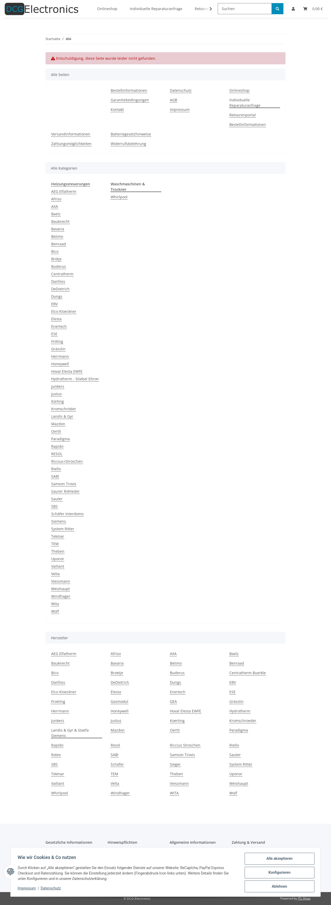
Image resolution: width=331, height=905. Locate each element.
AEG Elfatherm (63, 191)
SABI (55, 476)
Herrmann (60, 356)
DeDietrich (60, 288)
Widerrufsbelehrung (128, 143)
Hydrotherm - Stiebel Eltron (75, 378)
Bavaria (57, 228)
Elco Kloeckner (63, 311)
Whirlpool (119, 196)
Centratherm (62, 273)
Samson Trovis (63, 483)
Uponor (57, 558)
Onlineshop (239, 90)
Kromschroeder (242, 720)
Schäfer (117, 764)
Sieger (175, 764)
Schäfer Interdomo (67, 513)
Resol (115, 745)
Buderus (58, 266)
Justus (56, 393)
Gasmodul (119, 701)
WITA (174, 792)
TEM (55, 543)
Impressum (180, 109)
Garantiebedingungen (130, 99)
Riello (56, 468)
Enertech (59, 326)
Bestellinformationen (129, 90)
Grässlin (58, 348)
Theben (57, 551)
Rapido (57, 446)
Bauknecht (60, 221)
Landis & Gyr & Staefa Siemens (70, 733)
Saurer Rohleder (65, 491)
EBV (54, 303)
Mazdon (58, 423)
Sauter (57, 498)
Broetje (117, 672)
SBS (54, 506)
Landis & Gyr (62, 416)
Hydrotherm (239, 711)
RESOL (56, 453)
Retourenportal (242, 114)
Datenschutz (181, 90)
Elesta (56, 318)
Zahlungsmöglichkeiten (71, 143)
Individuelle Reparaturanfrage (244, 102)
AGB (173, 99)
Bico (54, 251)
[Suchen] (245, 8)
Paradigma (60, 438)
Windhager (60, 596)
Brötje (56, 258)
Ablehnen (278, 887)
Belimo (57, 236)
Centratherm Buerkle (247, 672)
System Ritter (62, 528)
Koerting (177, 720)
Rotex (56, 754)
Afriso (56, 198)
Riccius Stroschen (185, 745)
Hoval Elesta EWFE (66, 371)
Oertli (56, 431)
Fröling (57, 341)
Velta (55, 573)
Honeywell (60, 363)
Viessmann (60, 581)
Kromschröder (63, 408)
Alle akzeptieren (278, 860)
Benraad (58, 243)
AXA (54, 206)
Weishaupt (60, 588)
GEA (173, 701)
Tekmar (57, 536)
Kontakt (117, 109)
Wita (55, 603)
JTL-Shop (304, 898)
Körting (57, 401)
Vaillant (57, 566)
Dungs (56, 296)
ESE (54, 333)
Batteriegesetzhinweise (131, 134)
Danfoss (58, 281)
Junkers (57, 386)
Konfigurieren (278, 873)
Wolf (55, 611)
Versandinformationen (70, 134)
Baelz (56, 213)
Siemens (58, 521)
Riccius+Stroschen (67, 461)
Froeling (58, 701)
